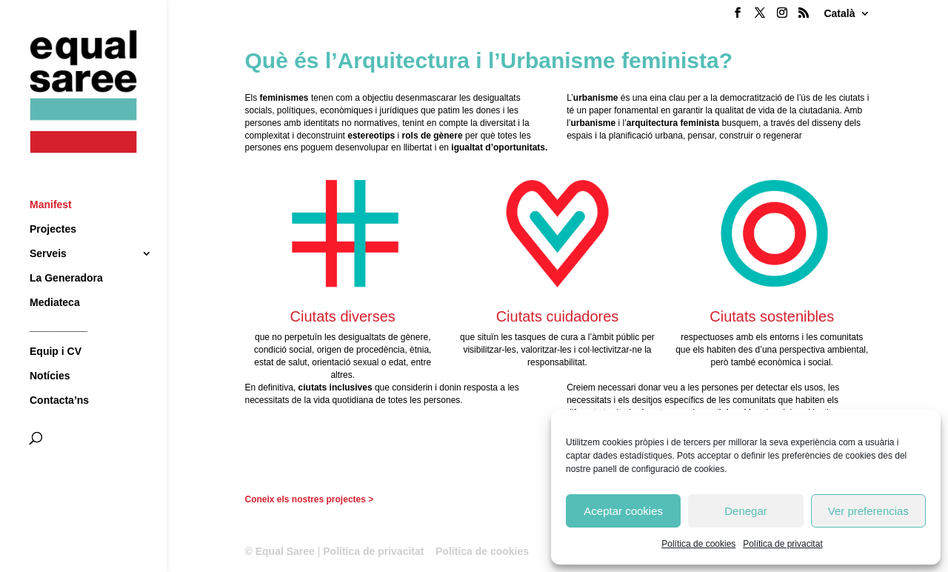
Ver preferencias (868, 511)
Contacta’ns (59, 373)
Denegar (745, 511)
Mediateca (55, 275)
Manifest (51, 177)
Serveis (48, 226)
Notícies (50, 348)
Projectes (53, 201)
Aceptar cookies (623, 511)
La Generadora (66, 250)
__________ (58, 299)
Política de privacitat (782, 544)
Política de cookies (698, 544)
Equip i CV (55, 324)
